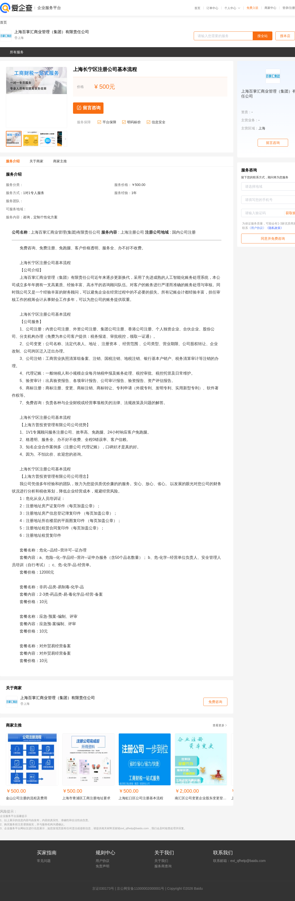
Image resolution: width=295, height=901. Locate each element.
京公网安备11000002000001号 (140, 888)
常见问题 (44, 861)
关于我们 (161, 861)
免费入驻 (252, 7)
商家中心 (270, 7)
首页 (197, 8)
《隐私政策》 (274, 228)
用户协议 (102, 861)
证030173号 (105, 888)
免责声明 (102, 866)
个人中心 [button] (232, 8)
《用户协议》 (257, 228)
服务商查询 (163, 866)
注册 (292, 8)
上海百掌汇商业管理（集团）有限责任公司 (51, 32)
